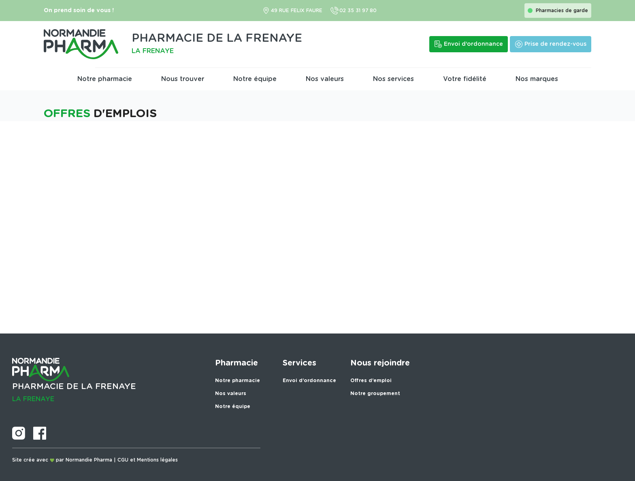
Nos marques (537, 79)
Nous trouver (182, 79)
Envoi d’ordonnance (309, 380)
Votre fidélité (464, 79)
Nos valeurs (325, 79)
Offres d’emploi (371, 380)
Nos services (393, 79)
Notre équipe (255, 79)
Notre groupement (375, 393)
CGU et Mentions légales (147, 459)
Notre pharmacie (104, 79)
